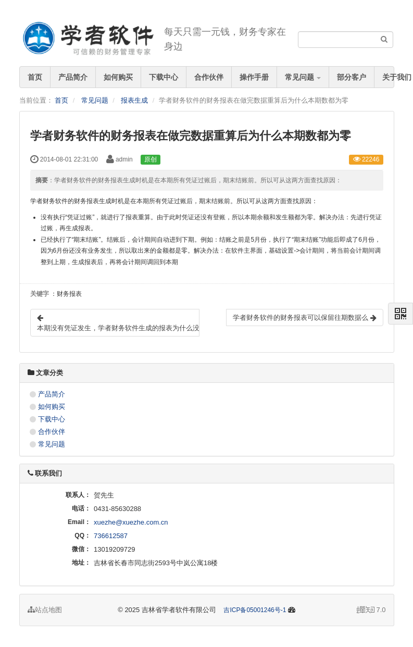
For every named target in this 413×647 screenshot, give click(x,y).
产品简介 (72, 77)
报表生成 (134, 100)
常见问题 (303, 77)
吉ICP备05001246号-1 (254, 610)
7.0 (371, 610)
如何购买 (118, 77)
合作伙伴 (208, 77)
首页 (35, 77)
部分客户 (351, 77)
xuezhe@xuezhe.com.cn (131, 522)
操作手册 (254, 77)
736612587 (111, 536)
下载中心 (163, 77)
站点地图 (45, 610)
